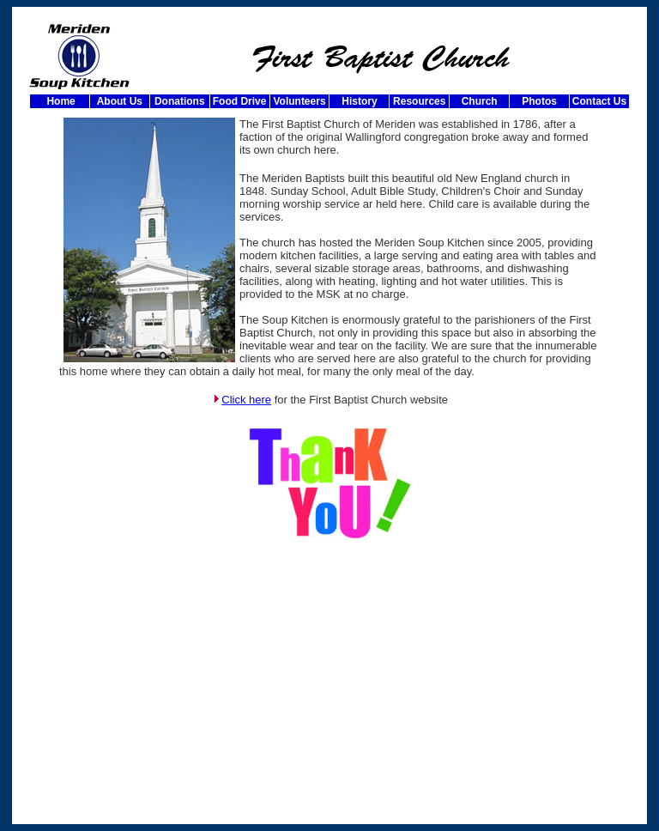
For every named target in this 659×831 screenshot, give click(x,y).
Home (60, 101)
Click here (246, 399)
